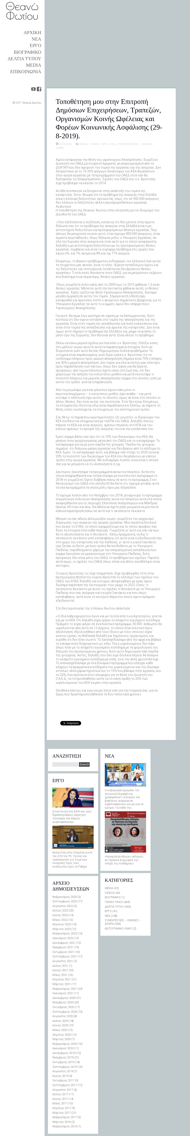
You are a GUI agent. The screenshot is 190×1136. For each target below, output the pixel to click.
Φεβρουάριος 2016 (64, 1126)
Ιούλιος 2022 (60, 910)
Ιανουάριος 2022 (62, 938)
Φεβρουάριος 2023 (64, 896)
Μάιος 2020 (59, 1030)
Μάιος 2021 (59, 975)
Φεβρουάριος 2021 (64, 988)
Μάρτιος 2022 (61, 929)
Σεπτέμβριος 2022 (64, 901)
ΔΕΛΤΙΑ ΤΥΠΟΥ (24, 58)
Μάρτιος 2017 (61, 1112)
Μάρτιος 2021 (61, 984)
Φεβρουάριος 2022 (64, 933)
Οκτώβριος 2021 (63, 952)
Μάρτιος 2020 (61, 1039)
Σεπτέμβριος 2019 (64, 1066)
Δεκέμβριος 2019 (63, 1053)
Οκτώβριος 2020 (63, 1007)
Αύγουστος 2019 (62, 1071)
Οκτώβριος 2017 (63, 1080)
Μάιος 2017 (59, 1103)
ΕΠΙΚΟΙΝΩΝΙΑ (25, 71)
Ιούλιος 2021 (60, 965)
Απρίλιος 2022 (61, 924)
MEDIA (33, 65)
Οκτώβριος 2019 (63, 1062)
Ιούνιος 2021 (60, 970)
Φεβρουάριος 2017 (64, 1117)
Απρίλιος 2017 (61, 1108)
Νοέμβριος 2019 (62, 1057)
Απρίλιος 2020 (61, 1034)
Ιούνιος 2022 (60, 915)
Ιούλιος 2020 (60, 1020)
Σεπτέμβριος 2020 (64, 1011)
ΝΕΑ (36, 39)
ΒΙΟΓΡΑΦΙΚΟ (27, 52)
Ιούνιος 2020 (60, 1025)
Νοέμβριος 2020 (62, 1002)
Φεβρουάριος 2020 (64, 1043)
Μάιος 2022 (59, 919)
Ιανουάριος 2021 (62, 993)
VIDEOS (95, 144)
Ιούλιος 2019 (60, 1076)
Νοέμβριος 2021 (62, 947)
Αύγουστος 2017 (62, 1089)
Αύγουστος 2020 (62, 1016)
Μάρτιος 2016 (61, 1122)
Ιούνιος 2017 (60, 1099)
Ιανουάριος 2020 (62, 1048)
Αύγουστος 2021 (62, 961)
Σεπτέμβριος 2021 (64, 956)
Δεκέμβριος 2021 (63, 942)
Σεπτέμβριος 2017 (64, 1085)
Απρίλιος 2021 (61, 979)
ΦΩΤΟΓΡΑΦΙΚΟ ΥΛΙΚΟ (118, 928)
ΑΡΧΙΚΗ (32, 32)
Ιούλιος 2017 (60, 1094)
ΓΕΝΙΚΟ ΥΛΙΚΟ (114, 902)
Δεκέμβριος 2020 (63, 998)
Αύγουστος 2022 (62, 906)
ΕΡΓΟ (35, 45)
